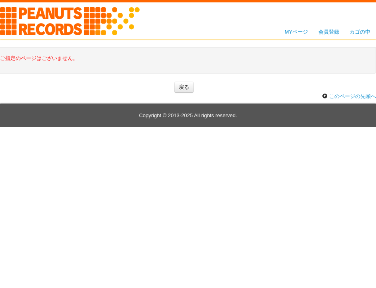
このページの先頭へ (352, 96)
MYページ (296, 32)
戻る (184, 87)
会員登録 (328, 32)
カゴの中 (360, 32)
